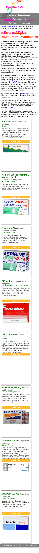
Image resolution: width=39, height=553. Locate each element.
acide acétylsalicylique (10, 81)
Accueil (3, 26)
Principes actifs (19, 19)
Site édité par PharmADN (12, 546)
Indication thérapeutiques (19, 15)
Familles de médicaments (19, 23)
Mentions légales (31, 546)
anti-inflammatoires (26, 93)
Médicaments (12, 26)
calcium (13, 107)
